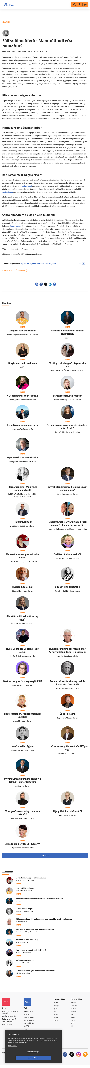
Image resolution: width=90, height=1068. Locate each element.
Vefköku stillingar (19, 1058)
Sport (57, 1011)
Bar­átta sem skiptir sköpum (67, 398)
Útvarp (57, 1023)
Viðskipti (58, 1008)
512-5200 (32, 1014)
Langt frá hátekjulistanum (22, 333)
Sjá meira (45, 858)
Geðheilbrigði (8, 272)
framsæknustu (15, 226)
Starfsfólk (28, 1029)
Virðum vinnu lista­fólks (67, 589)
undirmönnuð (27, 186)
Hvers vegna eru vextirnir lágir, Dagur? (31, 952)
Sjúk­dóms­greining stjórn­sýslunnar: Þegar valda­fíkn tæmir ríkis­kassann (44, 921)
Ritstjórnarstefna (31, 1023)
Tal (73, 1029)
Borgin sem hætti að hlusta (22, 365)
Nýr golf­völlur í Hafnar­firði (67, 813)
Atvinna (74, 1011)
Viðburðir (75, 1014)
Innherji (74, 1005)
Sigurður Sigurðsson (22, 924)
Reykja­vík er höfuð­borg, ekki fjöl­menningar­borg (35, 932)
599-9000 (9, 1028)
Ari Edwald (19, 903)
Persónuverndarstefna (10, 1019)
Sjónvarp (58, 1020)
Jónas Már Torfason (22, 944)
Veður (74, 1017)
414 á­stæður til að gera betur (22, 398)
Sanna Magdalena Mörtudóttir (25, 893)
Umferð (28, 1032)
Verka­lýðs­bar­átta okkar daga (22, 427)
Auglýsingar (29, 1017)
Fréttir (57, 1005)
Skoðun (58, 1017)
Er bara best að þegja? (24, 911)
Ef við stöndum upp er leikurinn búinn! (31, 880)
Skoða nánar (12, 1052)
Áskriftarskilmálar (31, 1026)
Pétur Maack (21, 272)
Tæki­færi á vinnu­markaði (67, 557)
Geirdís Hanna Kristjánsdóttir (25, 882)
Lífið (56, 1014)
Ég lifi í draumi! (67, 716)
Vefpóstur (29, 1035)
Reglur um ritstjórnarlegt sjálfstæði (11, 1015)
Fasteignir (75, 1008)
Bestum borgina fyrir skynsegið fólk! (22, 683)
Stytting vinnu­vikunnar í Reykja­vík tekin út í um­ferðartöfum (39, 901)
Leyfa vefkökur (47, 1058)
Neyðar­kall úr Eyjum (23, 748)
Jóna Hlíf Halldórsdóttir (23, 965)
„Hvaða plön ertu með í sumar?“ (22, 846)
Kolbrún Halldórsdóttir (23, 975)
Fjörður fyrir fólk (23, 524)
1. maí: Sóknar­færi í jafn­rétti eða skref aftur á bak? (35, 973)
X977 (73, 1026)
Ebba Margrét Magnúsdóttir (24, 913)
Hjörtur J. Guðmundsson (23, 954)
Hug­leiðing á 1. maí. (22, 589)
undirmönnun (7, 192)
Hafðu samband (31, 1020)
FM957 (74, 1023)
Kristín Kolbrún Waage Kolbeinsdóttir (27, 934)
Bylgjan (74, 1020)
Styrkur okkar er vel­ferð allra (22, 460)
